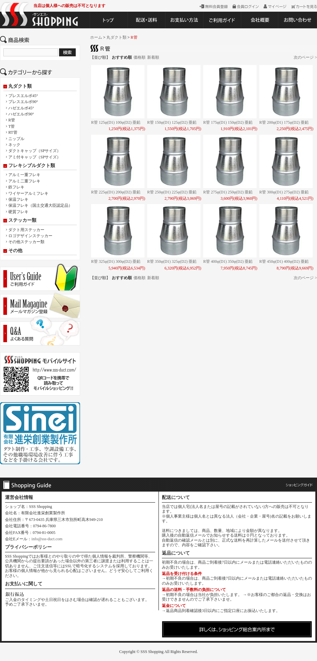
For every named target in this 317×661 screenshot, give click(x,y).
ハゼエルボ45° (21, 108)
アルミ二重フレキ (24, 181)
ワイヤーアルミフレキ (28, 193)
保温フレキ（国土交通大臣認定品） (40, 205)
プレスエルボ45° (23, 95)
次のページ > (305, 57)
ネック (14, 144)
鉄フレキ (16, 187)
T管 (11, 126)
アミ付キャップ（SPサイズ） (34, 157)
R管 (11, 120)
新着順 (153, 57)
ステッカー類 (22, 220)
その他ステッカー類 (26, 241)
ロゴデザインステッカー (30, 235)
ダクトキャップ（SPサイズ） (34, 150)
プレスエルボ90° (23, 101)
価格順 (139, 57)
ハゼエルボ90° (21, 114)
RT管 (12, 132)
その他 (15, 250)
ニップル (16, 138)
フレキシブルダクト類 (31, 165)
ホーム (96, 37)
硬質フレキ (18, 211)
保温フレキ (18, 199)
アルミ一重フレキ (24, 174)
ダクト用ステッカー (26, 229)
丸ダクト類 (20, 86)
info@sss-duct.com (46, 539)
